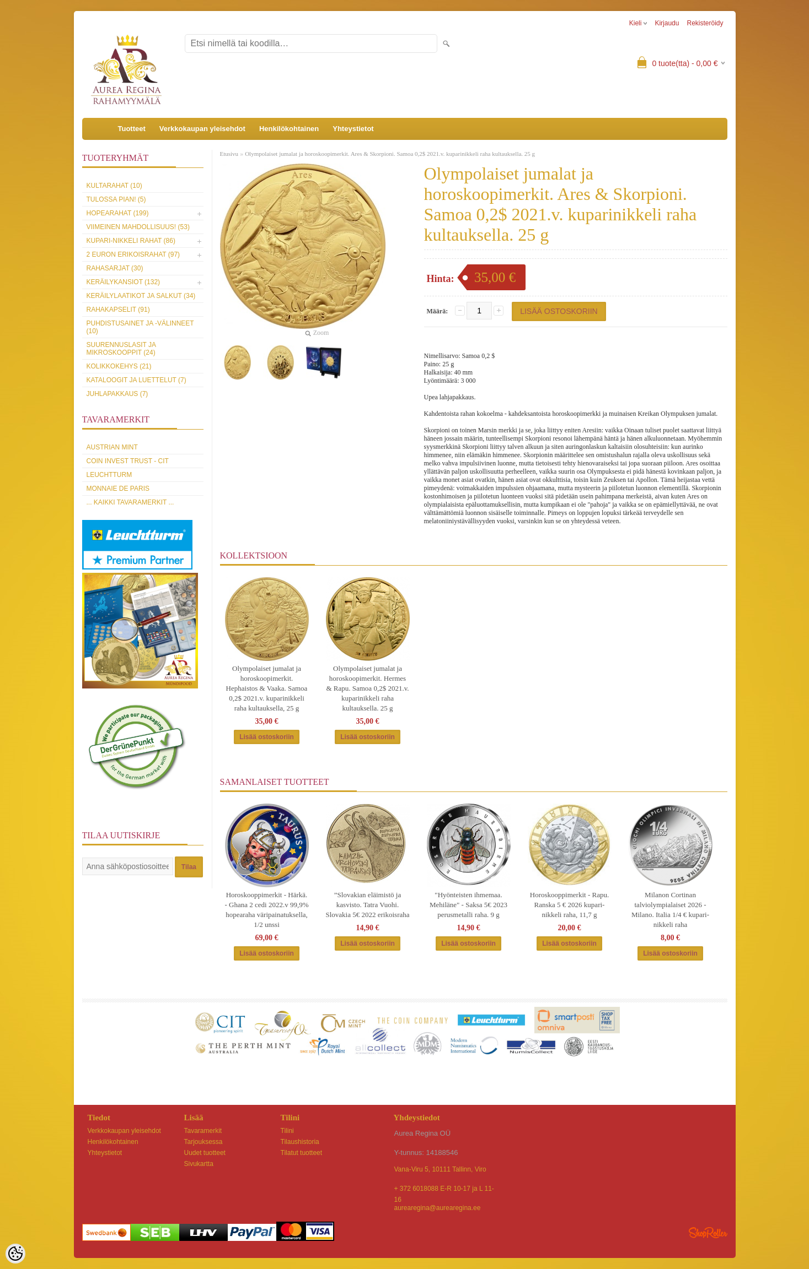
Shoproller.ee (708, 1232)
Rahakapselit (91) (118, 309)
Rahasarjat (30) (115, 268)
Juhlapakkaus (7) (117, 394)
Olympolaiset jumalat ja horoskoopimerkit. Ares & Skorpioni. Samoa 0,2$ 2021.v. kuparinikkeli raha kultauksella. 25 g (390, 153)
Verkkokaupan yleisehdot (202, 128)
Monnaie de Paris (118, 488)
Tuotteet (132, 128)
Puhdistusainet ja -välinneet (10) (140, 327)
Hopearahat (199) (118, 213)
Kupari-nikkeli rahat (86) (131, 241)
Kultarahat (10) (114, 185)
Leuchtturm (109, 475)
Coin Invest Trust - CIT (128, 461)
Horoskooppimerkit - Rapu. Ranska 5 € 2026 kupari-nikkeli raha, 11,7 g (569, 905)
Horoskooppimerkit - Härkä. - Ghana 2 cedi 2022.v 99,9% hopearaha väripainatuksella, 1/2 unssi (267, 910)
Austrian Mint (112, 447)
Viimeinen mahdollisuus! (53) (138, 227)
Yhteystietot (353, 128)
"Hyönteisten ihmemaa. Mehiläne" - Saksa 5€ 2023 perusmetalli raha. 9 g (468, 905)
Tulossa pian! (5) (116, 199)
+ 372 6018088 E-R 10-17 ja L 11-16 (444, 1189)
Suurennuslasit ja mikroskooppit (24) (121, 348)
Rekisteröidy (705, 23)
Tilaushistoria (300, 1142)
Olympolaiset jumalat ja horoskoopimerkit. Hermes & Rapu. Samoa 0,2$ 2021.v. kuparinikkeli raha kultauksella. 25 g (367, 688)
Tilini (287, 1131)
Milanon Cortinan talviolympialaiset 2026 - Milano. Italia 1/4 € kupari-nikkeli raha (670, 910)
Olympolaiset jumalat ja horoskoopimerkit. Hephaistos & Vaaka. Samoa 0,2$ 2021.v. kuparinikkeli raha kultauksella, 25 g (267, 688)
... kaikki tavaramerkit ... (130, 502)
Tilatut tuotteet (302, 1153)
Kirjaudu (667, 23)
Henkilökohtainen (289, 128)
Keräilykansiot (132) (123, 282)
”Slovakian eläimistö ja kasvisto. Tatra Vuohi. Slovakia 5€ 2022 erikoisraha (368, 905)
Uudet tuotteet (205, 1153)
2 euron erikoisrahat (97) (133, 254)
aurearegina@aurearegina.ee (437, 1208)
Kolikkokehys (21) (119, 366)
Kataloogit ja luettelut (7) (136, 380)
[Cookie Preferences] (15, 1253)
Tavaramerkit (203, 1131)
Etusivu (229, 153)
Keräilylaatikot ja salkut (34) (141, 296)
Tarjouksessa (203, 1142)
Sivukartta (198, 1164)
